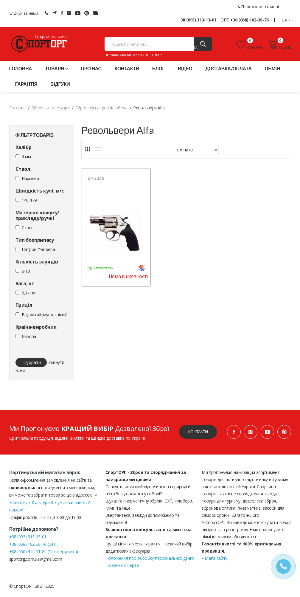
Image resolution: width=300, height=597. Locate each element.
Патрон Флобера (38, 251)
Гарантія (26, 86)
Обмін (272, 70)
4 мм (26, 158)
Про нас (91, 70)
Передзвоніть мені (258, 6)
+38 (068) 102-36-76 (249, 20)
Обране (249, 46)
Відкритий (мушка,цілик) (45, 316)
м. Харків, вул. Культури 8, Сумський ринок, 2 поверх (53, 504)
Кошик (279, 46)
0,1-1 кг (29, 294)
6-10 (26, 273)
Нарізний (30, 180)
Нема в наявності (123, 274)
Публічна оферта (122, 567)
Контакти (126, 70)
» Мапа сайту (214, 560)
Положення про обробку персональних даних (149, 560)
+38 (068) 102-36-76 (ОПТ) (34, 546)
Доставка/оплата (228, 70)
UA (286, 20)
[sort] (196, 151)
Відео (185, 70)
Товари (56, 70)
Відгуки (60, 86)
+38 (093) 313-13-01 (197, 20)
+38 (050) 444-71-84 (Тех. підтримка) (43, 553)
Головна (20, 70)
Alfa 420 (95, 180)
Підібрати (31, 364)
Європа (29, 338)
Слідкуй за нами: (24, 13)
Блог (158, 70)
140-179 (29, 202)
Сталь (27, 229)
